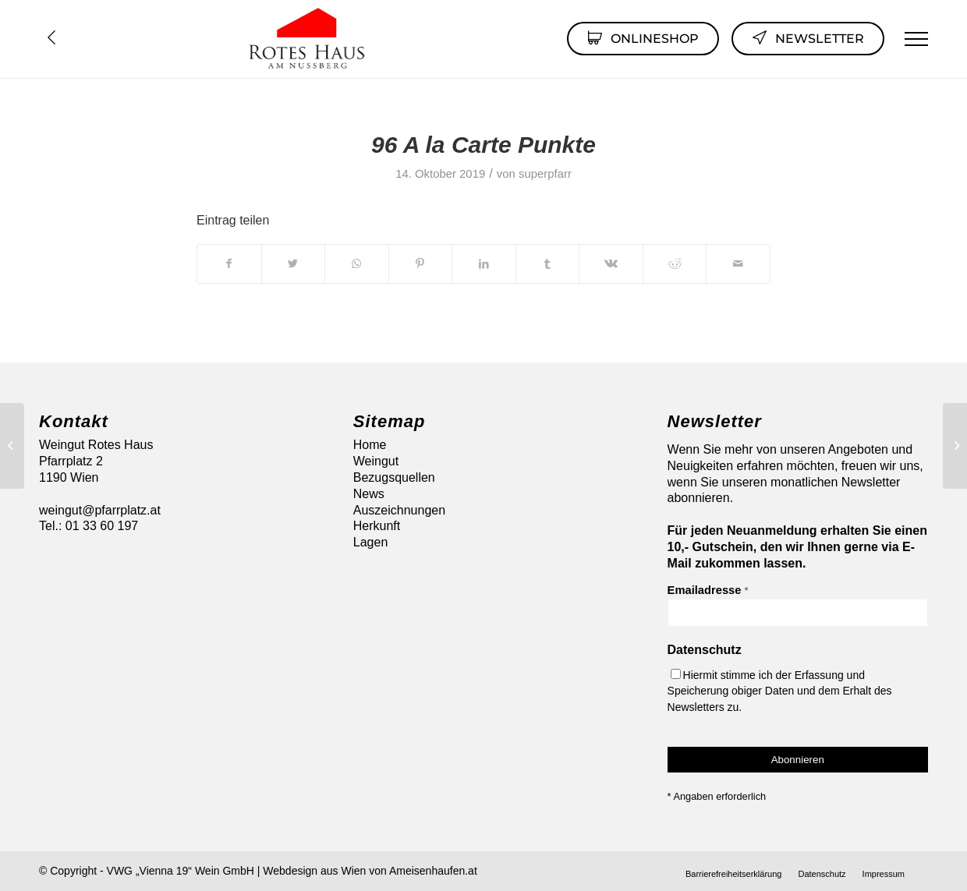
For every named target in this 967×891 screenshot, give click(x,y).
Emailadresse (708, 590)
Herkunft (376, 525)
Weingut (375, 461)
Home (370, 444)
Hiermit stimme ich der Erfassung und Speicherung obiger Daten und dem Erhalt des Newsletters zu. (780, 691)
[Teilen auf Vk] (611, 263)
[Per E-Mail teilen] (738, 263)
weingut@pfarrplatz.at (100, 510)
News (368, 493)
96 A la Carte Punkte (483, 144)
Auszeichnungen (399, 510)
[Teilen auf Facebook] (229, 263)
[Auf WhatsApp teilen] (356, 263)
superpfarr (545, 174)
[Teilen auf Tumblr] (547, 263)
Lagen (370, 542)
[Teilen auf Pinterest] (420, 263)
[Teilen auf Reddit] (675, 263)
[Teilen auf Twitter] (293, 263)
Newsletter (808, 37)
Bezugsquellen (394, 477)
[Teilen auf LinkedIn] (483, 263)
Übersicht (51, 37)
